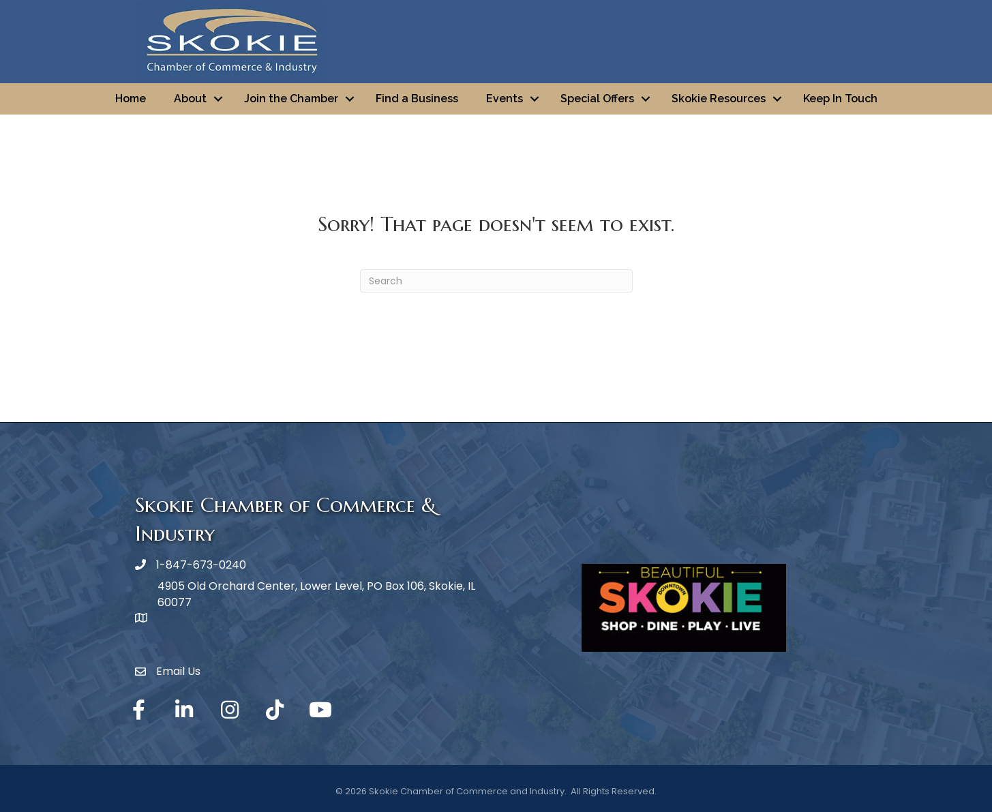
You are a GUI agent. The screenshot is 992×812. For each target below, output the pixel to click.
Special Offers (597, 98)
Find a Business (417, 98)
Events (504, 98)
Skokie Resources (719, 98)
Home (130, 98)
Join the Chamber (291, 98)
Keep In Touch (840, 98)
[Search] (496, 280)
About (190, 98)
